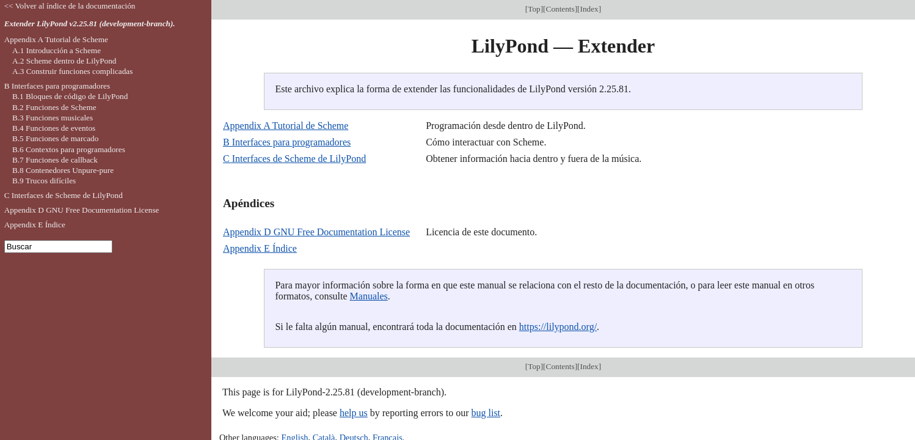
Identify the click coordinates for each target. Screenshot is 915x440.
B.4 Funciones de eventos (53, 128)
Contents (560, 8)
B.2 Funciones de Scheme (54, 107)
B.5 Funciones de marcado (55, 138)
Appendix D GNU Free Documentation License (316, 232)
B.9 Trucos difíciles (44, 180)
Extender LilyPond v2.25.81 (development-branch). (89, 23)
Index (589, 8)
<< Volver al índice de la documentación (70, 5)
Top (534, 8)
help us (354, 413)
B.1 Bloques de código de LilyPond (70, 96)
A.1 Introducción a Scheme (56, 50)
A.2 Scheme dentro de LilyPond (64, 60)
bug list (485, 413)
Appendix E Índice (260, 248)
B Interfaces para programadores (287, 142)
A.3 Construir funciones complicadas (72, 71)
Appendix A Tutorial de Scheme (285, 125)
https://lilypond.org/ (558, 326)
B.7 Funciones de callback (55, 159)
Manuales (369, 296)
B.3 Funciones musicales (52, 117)
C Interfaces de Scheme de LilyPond (294, 158)
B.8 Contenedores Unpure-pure (63, 170)
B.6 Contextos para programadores (68, 149)
